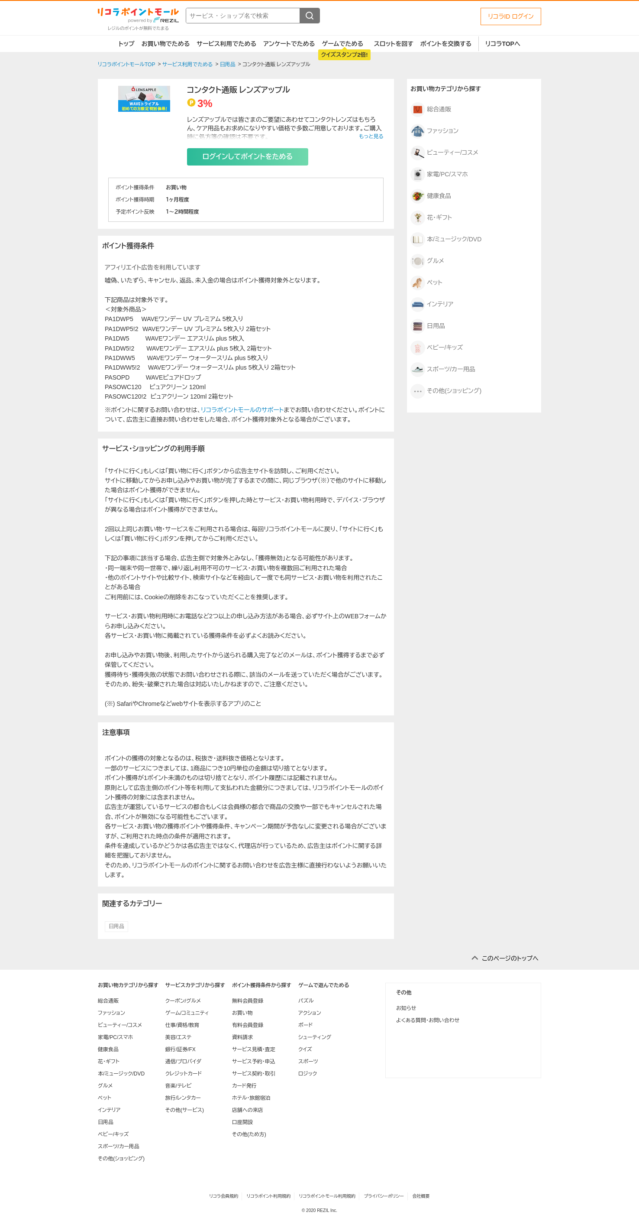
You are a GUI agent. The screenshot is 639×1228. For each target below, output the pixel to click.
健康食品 (430, 196)
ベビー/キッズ (436, 348)
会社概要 (421, 1196)
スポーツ (308, 1062)
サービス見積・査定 (253, 1049)
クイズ (305, 1049)
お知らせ (406, 1008)
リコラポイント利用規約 (268, 1196)
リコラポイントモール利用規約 (327, 1196)
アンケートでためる (289, 43)
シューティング (314, 1037)
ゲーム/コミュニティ (187, 1013)
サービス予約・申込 (253, 1062)
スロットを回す (393, 43)
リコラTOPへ (502, 43)
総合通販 (430, 109)
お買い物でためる (166, 43)
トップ (127, 43)
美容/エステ (178, 1037)
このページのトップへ (510, 958)
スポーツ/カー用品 (442, 369)
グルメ (427, 261)
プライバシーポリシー (384, 1196)
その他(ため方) (249, 1134)
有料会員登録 (247, 1025)
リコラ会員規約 (223, 1196)
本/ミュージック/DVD (445, 239)
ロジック (307, 1074)
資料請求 (242, 1037)
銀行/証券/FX (180, 1049)
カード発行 (244, 1086)
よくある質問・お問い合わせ (427, 1020)
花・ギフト (431, 218)
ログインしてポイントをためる (248, 156)
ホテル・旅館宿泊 (251, 1098)
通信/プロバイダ (183, 1062)
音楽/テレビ (178, 1086)
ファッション (434, 131)
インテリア (431, 304)
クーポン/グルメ (183, 1001)
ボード (305, 1025)
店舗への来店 (247, 1110)
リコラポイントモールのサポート (242, 409)
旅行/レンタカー (183, 1098)
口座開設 (242, 1122)
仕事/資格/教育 (182, 1025)
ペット (426, 283)
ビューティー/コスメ (444, 153)
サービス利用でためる (226, 43)
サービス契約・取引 (253, 1074)
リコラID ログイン (511, 16)
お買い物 (242, 1013)
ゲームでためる (342, 43)
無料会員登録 (247, 1001)
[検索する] (310, 15)
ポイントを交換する (445, 43)
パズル (305, 1001)
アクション (309, 1013)
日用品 (116, 926)
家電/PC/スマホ (439, 174)
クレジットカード (183, 1074)
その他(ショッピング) (445, 391)
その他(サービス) (184, 1110)
